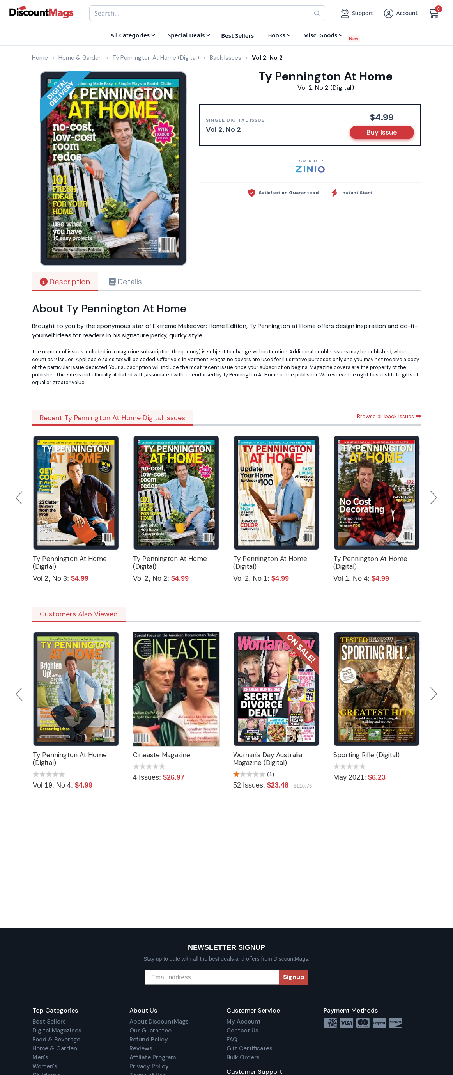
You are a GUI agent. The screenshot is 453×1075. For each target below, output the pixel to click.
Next (434, 498)
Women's (44, 1066)
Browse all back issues (389, 416)
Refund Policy (148, 1039)
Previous (19, 498)
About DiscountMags (159, 1021)
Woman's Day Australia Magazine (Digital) (267, 758)
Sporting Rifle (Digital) (366, 754)
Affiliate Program (152, 1057)
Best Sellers (49, 1021)
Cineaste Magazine (161, 754)
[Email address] (212, 977)
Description (65, 282)
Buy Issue (381, 132)
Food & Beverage (56, 1039)
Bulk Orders (243, 1057)
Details (125, 282)
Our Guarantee (150, 1030)
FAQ (231, 1039)
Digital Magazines (56, 1030)
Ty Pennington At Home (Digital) (70, 562)
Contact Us (242, 1030)
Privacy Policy (149, 1066)
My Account (243, 1021)
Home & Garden (54, 1048)
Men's (40, 1057)
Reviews (140, 1048)
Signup (293, 977)
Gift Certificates (249, 1048)
